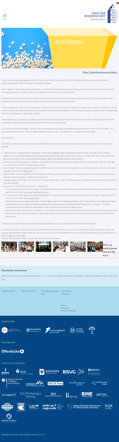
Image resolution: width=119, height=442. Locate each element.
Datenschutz (65, 294)
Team (43, 294)
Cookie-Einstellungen (68, 310)
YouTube (62, 224)
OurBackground (49, 291)
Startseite (66, 291)
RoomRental (28, 291)
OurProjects (8, 291)
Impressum (65, 308)
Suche (63, 305)
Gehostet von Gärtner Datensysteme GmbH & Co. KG (22, 435)
